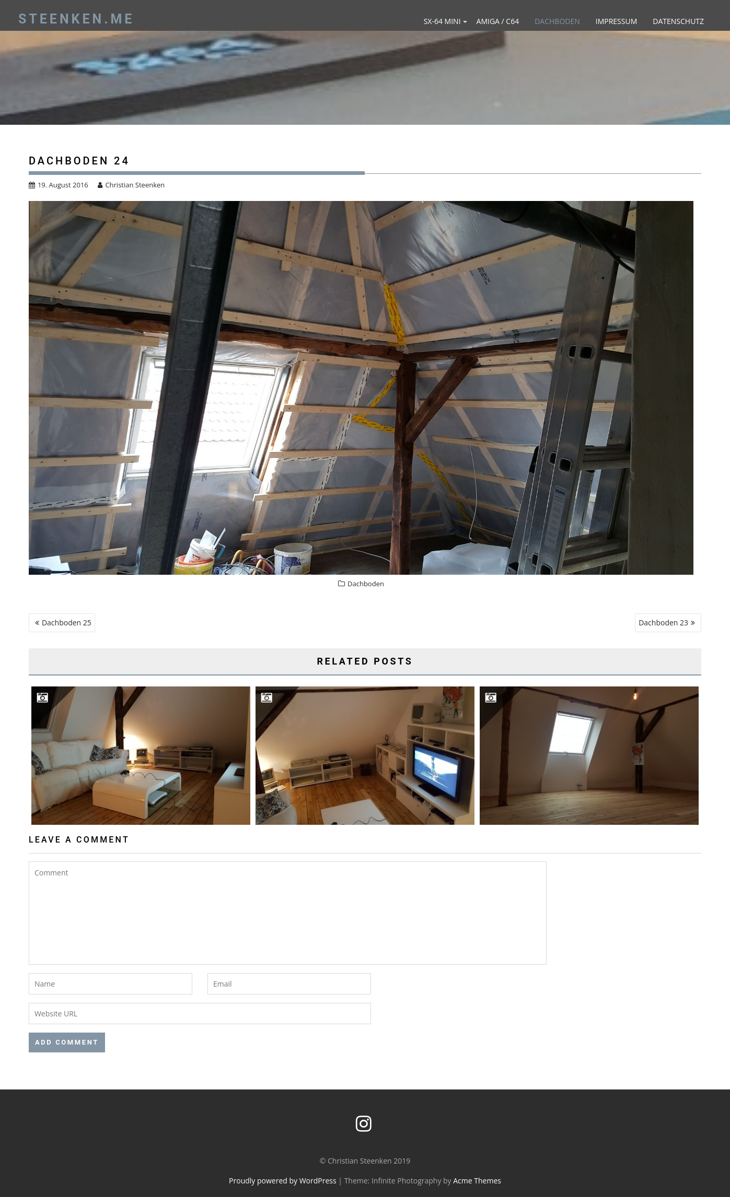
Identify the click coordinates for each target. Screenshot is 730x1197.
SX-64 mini (442, 21)
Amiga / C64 (498, 21)
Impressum (617, 21)
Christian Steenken (131, 184)
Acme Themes (477, 1181)
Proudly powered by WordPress (283, 1181)
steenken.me (76, 19)
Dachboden (557, 21)
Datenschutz (678, 21)
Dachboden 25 (66, 622)
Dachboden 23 (663, 622)
